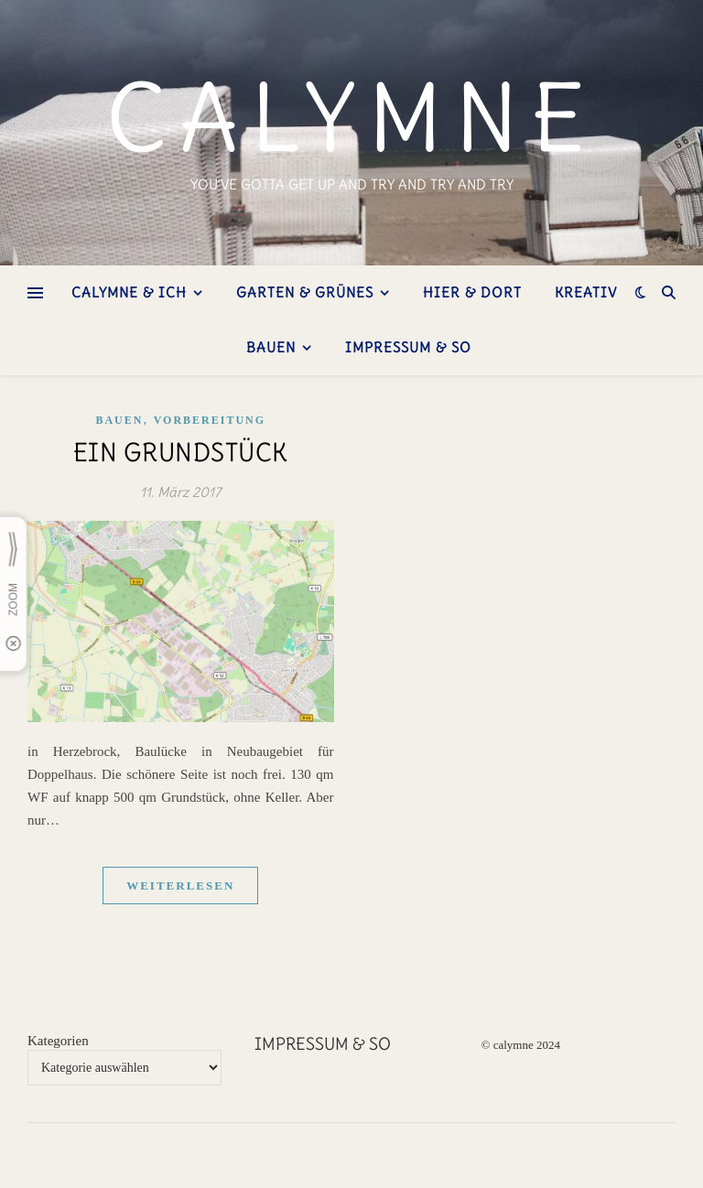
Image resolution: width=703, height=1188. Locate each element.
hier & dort (472, 292)
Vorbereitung (209, 420)
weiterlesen (180, 885)
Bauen (119, 420)
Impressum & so (408, 347)
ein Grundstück (180, 452)
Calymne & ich (129, 292)
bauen (271, 347)
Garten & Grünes (304, 292)
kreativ (586, 292)
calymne (352, 118)
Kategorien (58, 1040)
